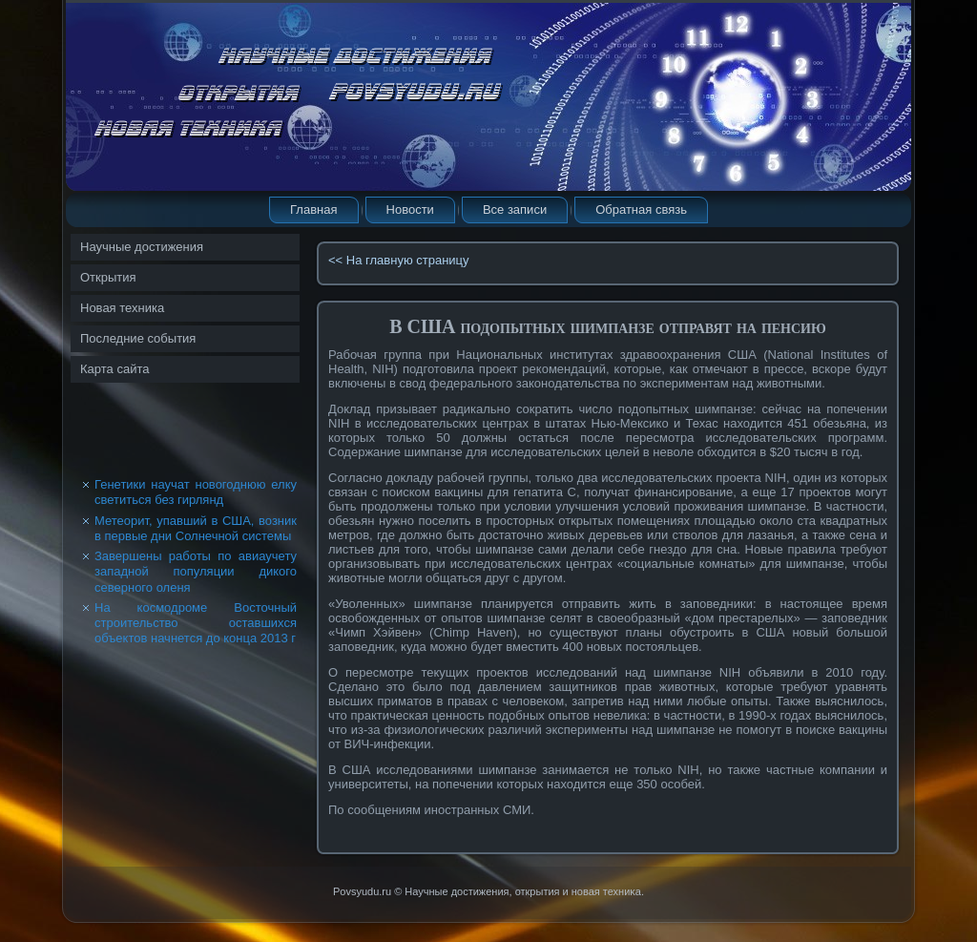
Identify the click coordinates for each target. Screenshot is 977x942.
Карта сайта (114, 369)
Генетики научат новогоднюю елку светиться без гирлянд (195, 492)
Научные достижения (141, 247)
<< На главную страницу (398, 260)
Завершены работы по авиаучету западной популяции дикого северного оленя (195, 572)
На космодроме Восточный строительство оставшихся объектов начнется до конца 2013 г (195, 623)
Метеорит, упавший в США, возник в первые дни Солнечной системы (195, 528)
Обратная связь (641, 209)
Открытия (108, 277)
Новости (410, 209)
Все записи (515, 209)
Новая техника (122, 308)
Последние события (138, 338)
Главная (313, 209)
